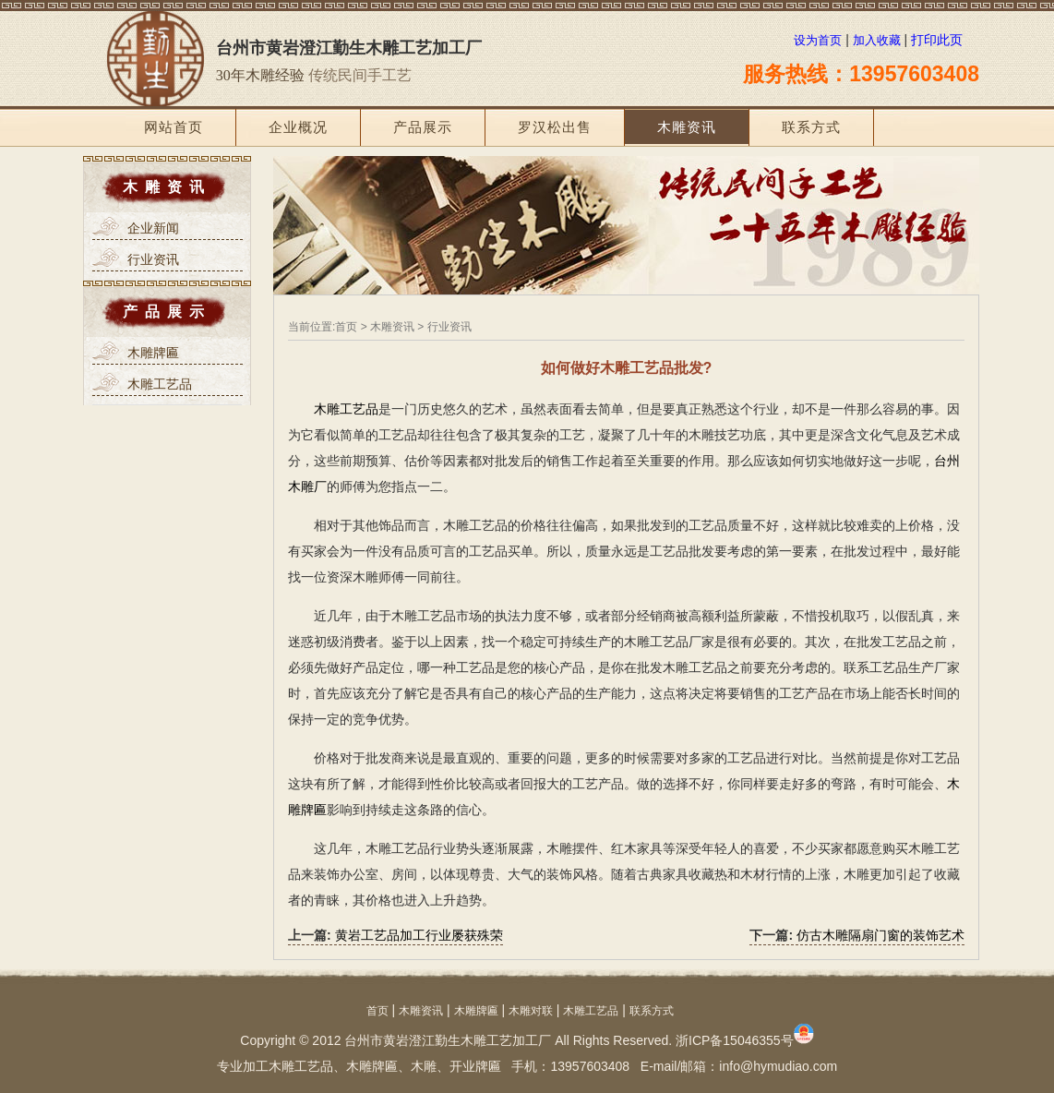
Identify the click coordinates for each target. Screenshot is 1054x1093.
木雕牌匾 (476, 1010)
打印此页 (937, 39)
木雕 (424, 1066)
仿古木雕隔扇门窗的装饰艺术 (880, 935)
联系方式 (811, 127)
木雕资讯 (686, 127)
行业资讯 (153, 259)
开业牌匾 (475, 1066)
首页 (346, 326)
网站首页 (173, 127)
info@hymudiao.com (778, 1066)
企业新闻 (153, 228)
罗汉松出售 (555, 127)
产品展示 (422, 127)
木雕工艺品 (346, 409)
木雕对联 (531, 1010)
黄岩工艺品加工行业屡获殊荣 (419, 935)
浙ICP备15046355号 (745, 1040)
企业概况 (298, 127)
